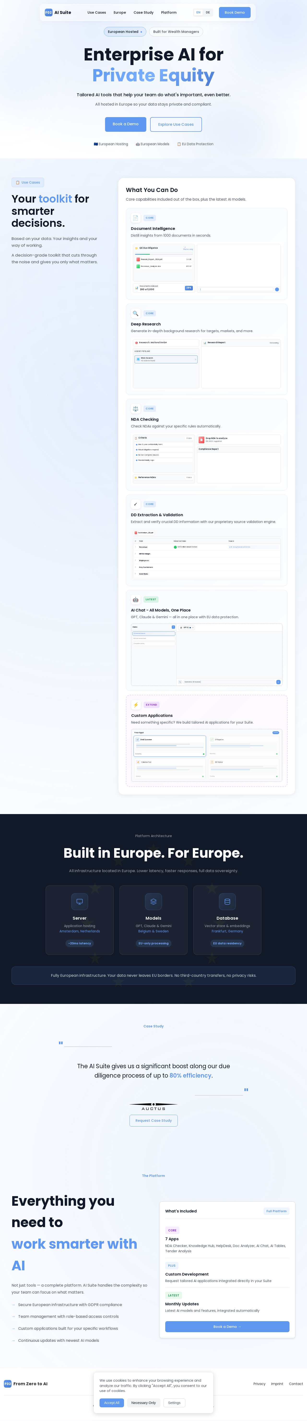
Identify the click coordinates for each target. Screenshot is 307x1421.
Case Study (149, 12)
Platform (175, 12)
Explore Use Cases (176, 124)
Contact (296, 1384)
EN (204, 12)
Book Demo (240, 12)
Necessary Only (143, 1403)
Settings (174, 1403)
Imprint (277, 1384)
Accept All (111, 1403)
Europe (126, 12)
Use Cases (103, 12)
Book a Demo (126, 124)
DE (214, 12)
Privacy (260, 1384)
